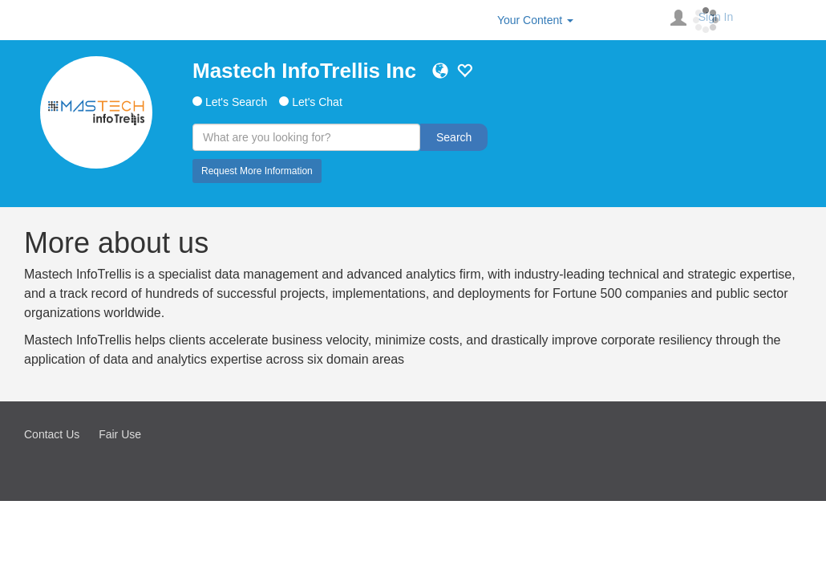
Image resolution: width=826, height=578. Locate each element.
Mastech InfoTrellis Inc (304, 71)
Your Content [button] (535, 20)
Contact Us (51, 434)
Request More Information (257, 171)
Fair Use (120, 434)
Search (454, 137)
